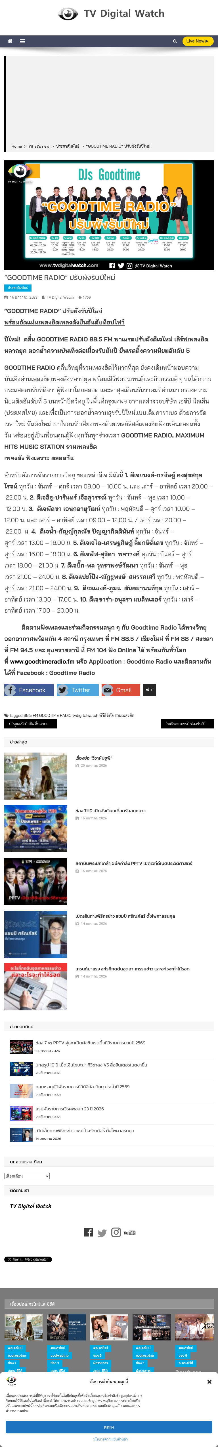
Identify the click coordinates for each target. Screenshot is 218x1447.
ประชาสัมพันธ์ (18, 288)
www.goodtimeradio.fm (42, 661)
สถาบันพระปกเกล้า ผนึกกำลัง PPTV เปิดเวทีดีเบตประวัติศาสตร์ (134, 863)
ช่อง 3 (55, 1363)
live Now (197, 41)
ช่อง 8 (183, 1355)
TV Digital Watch (60, 297)
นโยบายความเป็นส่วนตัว (110, 1439)
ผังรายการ (100, 1363)
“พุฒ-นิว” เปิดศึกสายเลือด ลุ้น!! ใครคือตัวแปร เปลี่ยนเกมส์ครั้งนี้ (34, 723)
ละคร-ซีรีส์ (15, 1370)
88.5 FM (31, 715)
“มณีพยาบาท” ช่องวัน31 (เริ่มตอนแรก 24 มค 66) (189, 723)
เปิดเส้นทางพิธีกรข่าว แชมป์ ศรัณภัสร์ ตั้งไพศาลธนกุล (125, 916)
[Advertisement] (110, 100)
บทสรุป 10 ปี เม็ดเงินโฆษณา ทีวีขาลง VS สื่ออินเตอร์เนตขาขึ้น (91, 1064)
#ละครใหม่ (15, 1348)
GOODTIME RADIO (55, 715)
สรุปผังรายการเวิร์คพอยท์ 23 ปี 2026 (69, 1108)
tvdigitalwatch (85, 715)
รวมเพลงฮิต (124, 715)
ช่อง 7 (12, 1363)
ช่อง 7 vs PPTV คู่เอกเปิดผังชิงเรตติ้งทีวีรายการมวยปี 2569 (90, 1042)
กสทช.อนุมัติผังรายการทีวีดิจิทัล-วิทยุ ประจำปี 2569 (82, 1086)
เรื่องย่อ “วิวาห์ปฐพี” (94, 758)
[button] (209, 1382)
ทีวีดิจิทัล (106, 715)
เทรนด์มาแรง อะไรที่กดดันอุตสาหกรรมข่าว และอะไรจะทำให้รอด (133, 969)
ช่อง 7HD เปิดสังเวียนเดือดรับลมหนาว (111, 811)
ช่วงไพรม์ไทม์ (17, 1355)
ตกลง (109, 1427)
